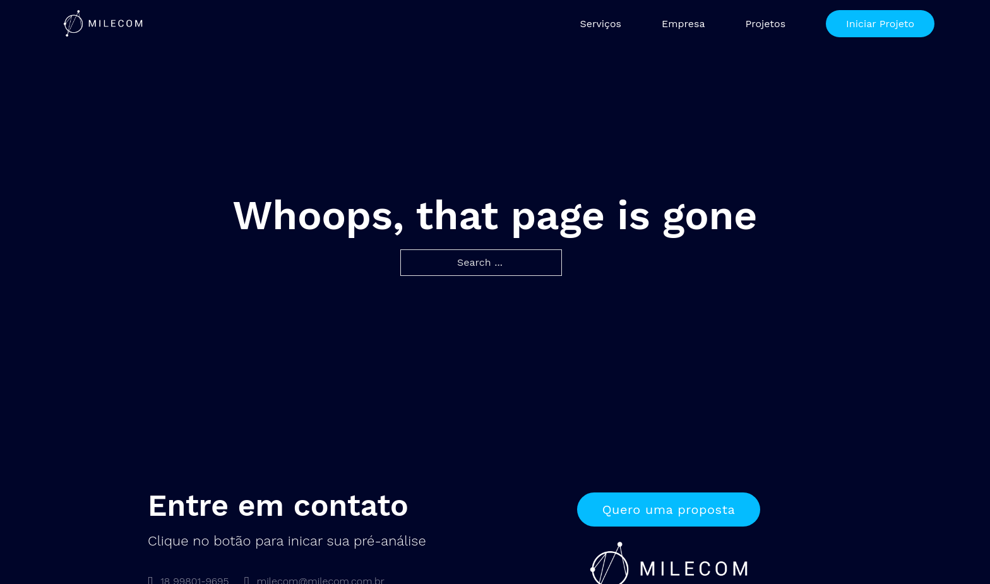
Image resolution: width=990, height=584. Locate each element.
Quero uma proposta (669, 509)
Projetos (765, 24)
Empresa (683, 24)
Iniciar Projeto (880, 24)
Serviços (600, 24)
